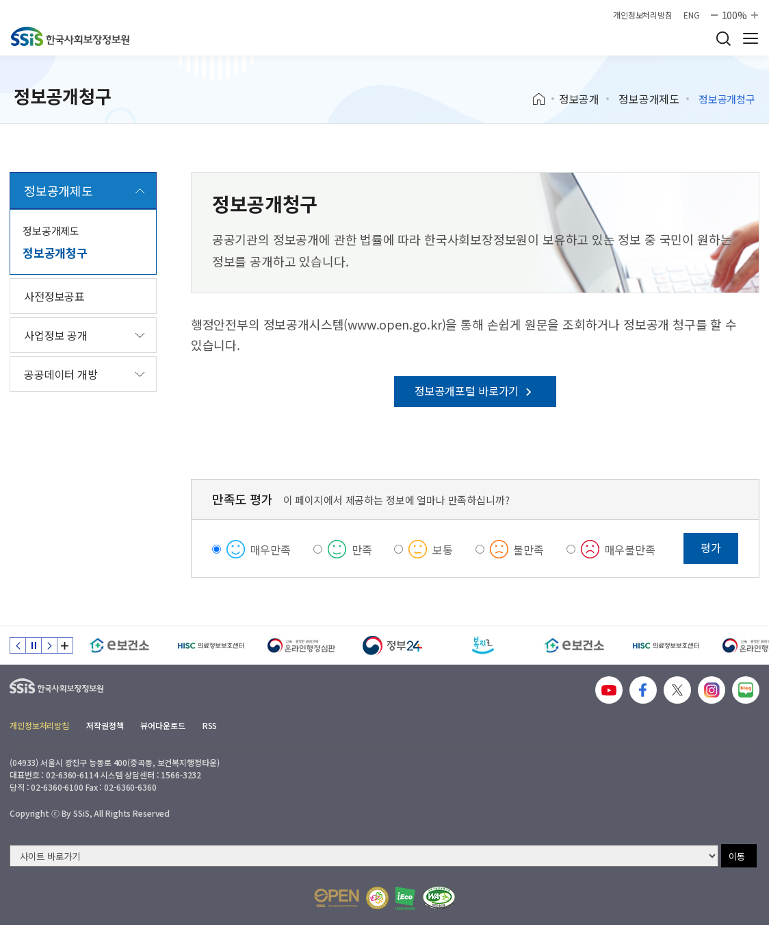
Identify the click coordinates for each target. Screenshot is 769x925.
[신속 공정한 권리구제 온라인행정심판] (301, 645)
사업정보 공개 (56, 335)
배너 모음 (65, 645)
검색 (723, 38)
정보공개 (579, 98)
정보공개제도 (648, 98)
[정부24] (392, 645)
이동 (737, 856)
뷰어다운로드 (162, 725)
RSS (210, 725)
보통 (442, 549)
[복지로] (483, 645)
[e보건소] (119, 645)
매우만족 (270, 549)
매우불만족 (630, 549)
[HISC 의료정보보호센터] (210, 645)
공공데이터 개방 (61, 374)
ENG (691, 15)
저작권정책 (104, 725)
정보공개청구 (55, 252)
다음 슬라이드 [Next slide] (49, 645)
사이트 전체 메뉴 (750, 38)
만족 (362, 549)
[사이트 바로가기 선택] (364, 856)
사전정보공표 (54, 296)
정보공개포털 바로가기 (475, 390)
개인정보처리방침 (643, 15)
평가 (711, 547)
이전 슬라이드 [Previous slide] (18, 645)
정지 (33, 645)
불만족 (528, 549)
